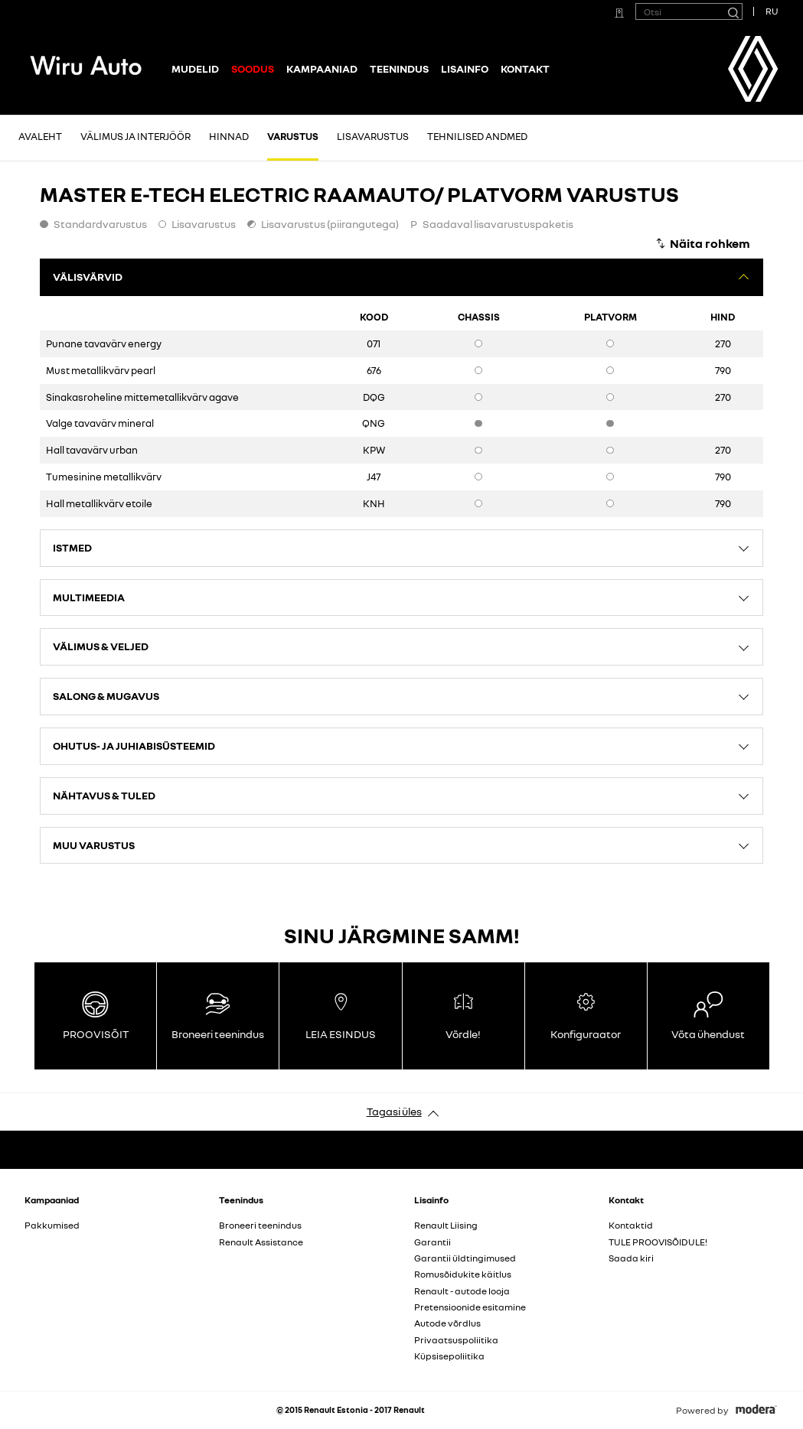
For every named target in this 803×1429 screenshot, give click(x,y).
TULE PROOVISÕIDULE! (658, 1242)
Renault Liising (446, 1225)
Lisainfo (464, 68)
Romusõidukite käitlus (462, 1274)
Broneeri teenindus (260, 1225)
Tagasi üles (394, 1111)
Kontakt (525, 68)
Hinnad (229, 136)
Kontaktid (631, 1225)
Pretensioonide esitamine (470, 1307)
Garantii (432, 1242)
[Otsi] (733, 11)
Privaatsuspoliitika (456, 1340)
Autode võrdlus (447, 1323)
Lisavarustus (373, 136)
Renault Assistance (261, 1242)
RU (772, 11)
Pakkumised (52, 1225)
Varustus (292, 136)
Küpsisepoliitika (449, 1356)
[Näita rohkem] (702, 243)
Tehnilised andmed (477, 136)
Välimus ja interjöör (135, 136)
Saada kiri (631, 1258)
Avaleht (40, 136)
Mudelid (195, 68)
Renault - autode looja (462, 1291)
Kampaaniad (321, 68)
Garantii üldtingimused (465, 1258)
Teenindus (399, 68)
